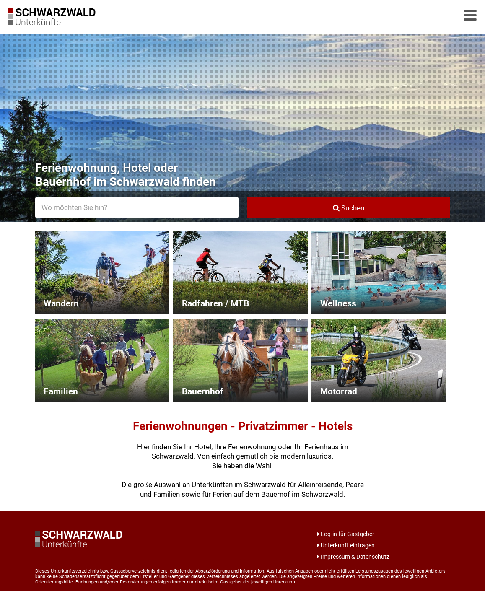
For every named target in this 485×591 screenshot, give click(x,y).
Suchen (348, 208)
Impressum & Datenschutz (353, 556)
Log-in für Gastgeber (345, 534)
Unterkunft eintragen (346, 545)
